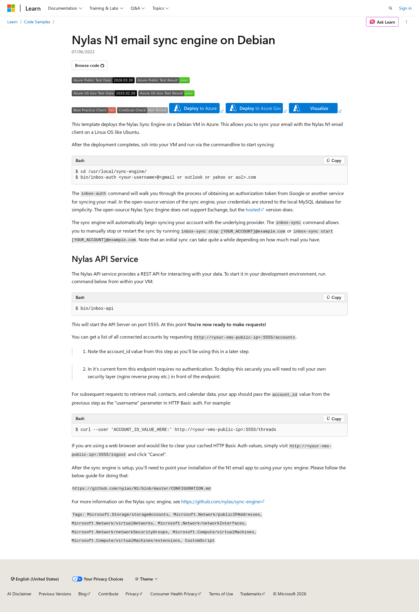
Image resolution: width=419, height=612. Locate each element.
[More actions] (406, 22)
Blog (82, 594)
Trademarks (250, 594)
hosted (253, 209)
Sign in (405, 8)
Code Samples (37, 22)
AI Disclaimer (19, 594)
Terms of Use (221, 594)
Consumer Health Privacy (173, 594)
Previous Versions (55, 594)
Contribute (108, 594)
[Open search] (391, 8)
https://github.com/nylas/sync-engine (220, 501)
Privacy (132, 594)
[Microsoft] (11, 8)
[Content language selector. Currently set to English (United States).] (35, 579)
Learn (12, 22)
